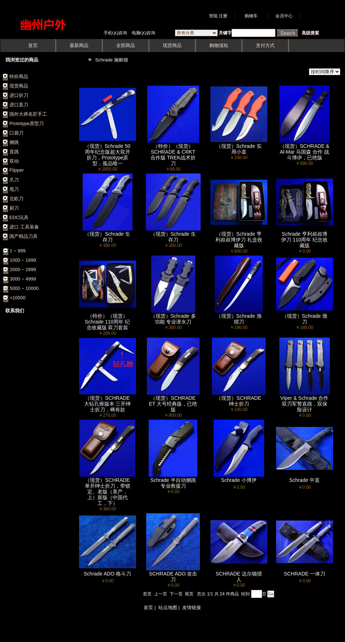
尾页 (189, 593)
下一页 (176, 593)
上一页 (160, 593)
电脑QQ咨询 (143, 32)
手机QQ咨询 (115, 32)
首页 (147, 593)
